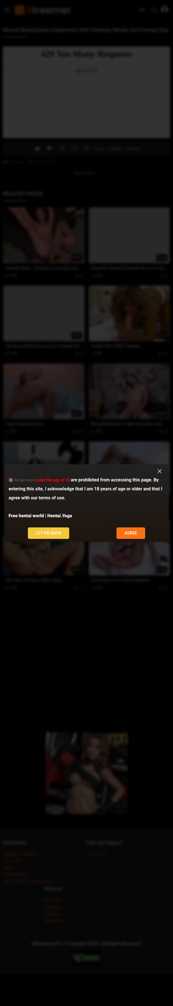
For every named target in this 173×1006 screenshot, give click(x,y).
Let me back (48, 533)
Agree (130, 533)
